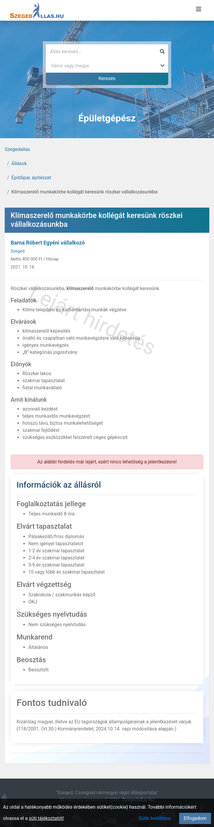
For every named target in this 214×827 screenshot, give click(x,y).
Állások (19, 163)
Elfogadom (195, 818)
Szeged (18, 251)
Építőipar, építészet (31, 177)
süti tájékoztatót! (46, 818)
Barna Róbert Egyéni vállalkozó (48, 243)
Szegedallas (17, 149)
